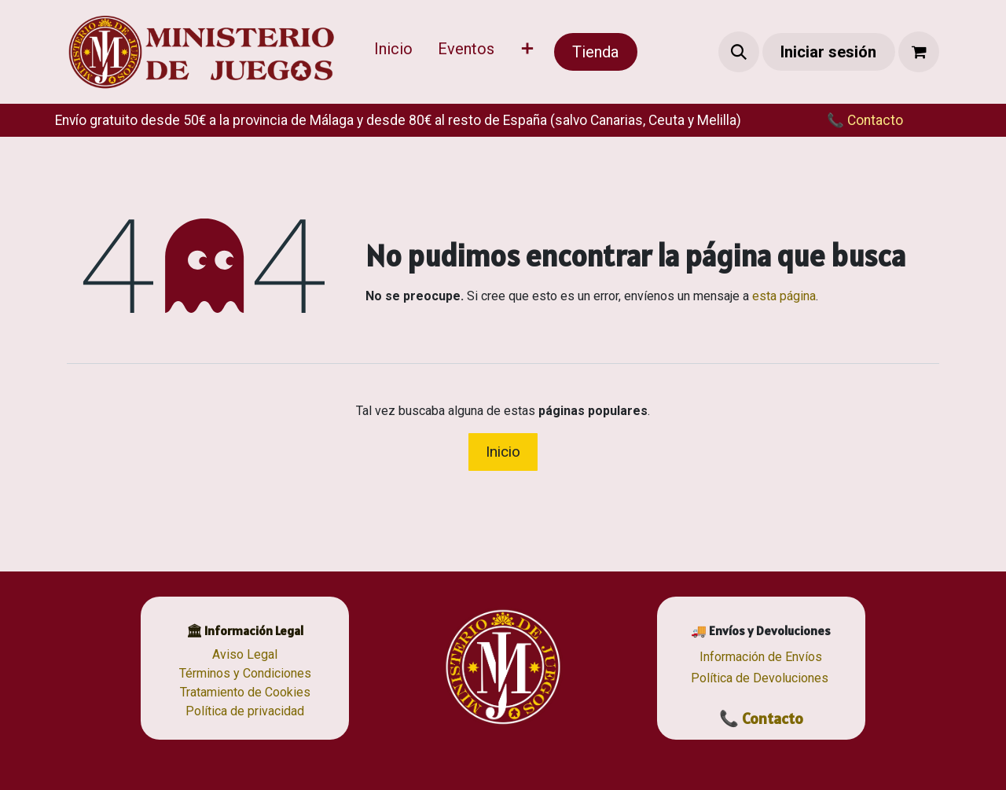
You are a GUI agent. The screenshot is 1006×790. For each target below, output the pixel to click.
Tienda (595, 51)
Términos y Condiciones (245, 673)
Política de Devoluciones (759, 678)
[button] (738, 51)
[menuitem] (393, 51)
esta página (784, 295)
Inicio (503, 452)
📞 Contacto (761, 718)
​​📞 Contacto (849, 120)
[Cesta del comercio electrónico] (918, 51)
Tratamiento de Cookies (245, 692)
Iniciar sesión (828, 51)
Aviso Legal (244, 654)
